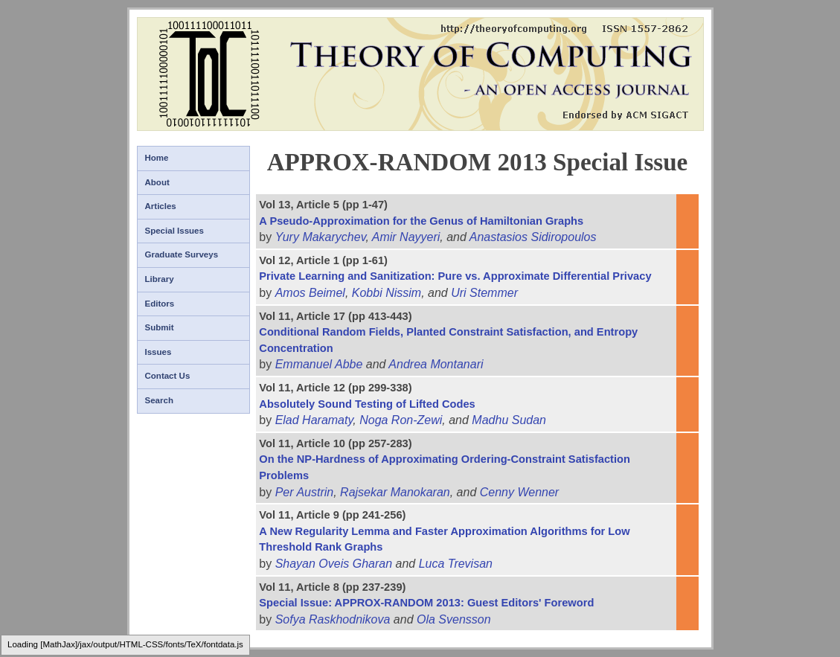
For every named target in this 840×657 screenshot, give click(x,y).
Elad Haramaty (314, 420)
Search (159, 400)
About (157, 182)
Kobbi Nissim (386, 292)
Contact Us (167, 375)
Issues (158, 351)
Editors (160, 303)
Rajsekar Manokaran (395, 492)
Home (157, 157)
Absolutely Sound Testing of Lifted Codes (367, 404)
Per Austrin (304, 492)
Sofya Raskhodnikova (333, 619)
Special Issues (174, 230)
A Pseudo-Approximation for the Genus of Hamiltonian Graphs (421, 221)
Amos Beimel (310, 292)
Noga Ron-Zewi (400, 420)
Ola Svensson (454, 619)
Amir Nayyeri (406, 237)
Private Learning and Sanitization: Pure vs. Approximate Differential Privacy (455, 276)
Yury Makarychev (320, 237)
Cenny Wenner (519, 492)
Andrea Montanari (435, 364)
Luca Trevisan (456, 563)
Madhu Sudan (509, 420)
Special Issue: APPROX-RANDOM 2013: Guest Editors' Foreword (426, 603)
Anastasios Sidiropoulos (533, 237)
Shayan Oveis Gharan (333, 563)
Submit (159, 327)
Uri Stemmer (484, 292)
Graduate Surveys (182, 254)
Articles (160, 206)
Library (159, 279)
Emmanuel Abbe (319, 364)
